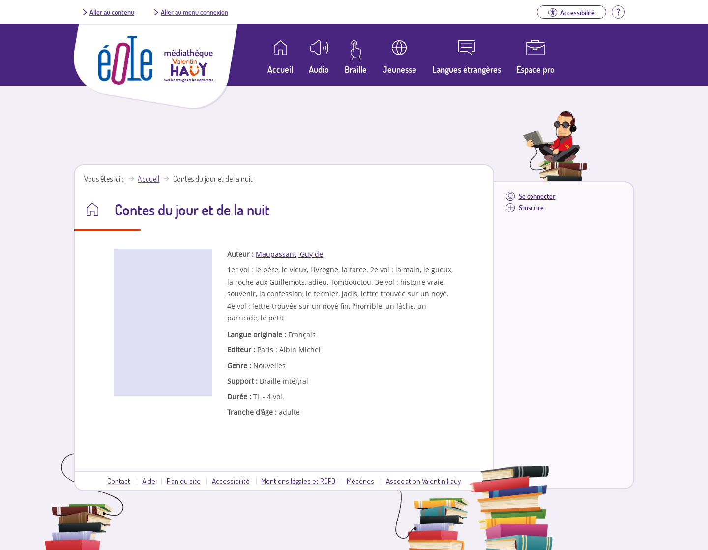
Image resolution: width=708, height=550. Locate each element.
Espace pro (535, 69)
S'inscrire (531, 207)
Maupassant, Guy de (289, 254)
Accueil (148, 179)
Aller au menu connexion (194, 11)
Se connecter (537, 196)
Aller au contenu (111, 11)
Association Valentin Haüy (423, 481)
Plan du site (184, 481)
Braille (356, 69)
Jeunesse (399, 69)
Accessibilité (231, 481)
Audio (319, 69)
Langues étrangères (466, 69)
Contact (118, 481)
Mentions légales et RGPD (298, 481)
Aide (148, 481)
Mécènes (360, 481)
